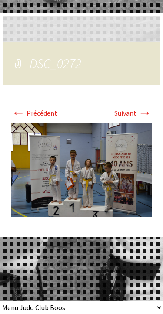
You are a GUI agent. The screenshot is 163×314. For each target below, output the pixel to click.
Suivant (133, 113)
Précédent (34, 113)
